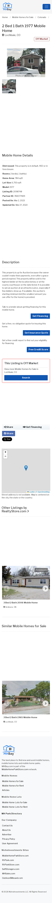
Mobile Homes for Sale (12, 781)
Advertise (6, 834)
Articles (5, 790)
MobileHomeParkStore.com (15, 769)
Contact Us (7, 825)
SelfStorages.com (10, 869)
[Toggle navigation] (46, 6)
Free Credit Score (38, 349)
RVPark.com (8, 860)
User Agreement (10, 843)
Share (8, 427)
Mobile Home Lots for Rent (15, 807)
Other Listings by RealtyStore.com (15, 509)
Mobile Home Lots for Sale (14, 802)
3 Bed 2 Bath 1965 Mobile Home (20, 717)
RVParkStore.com (10, 864)
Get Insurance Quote (36, 332)
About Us (6, 830)
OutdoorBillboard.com (12, 878)
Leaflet (30, 492)
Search (26, 377)
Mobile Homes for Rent (13, 785)
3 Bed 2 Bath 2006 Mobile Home (20, 602)
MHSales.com (8, 873)
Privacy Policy (8, 839)
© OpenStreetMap (43, 492)
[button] (26, 62)
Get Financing (40, 316)
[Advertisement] (26, 120)
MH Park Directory (12, 813)
